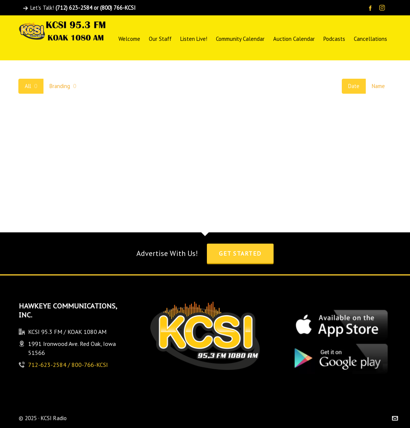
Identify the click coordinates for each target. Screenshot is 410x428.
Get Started (240, 253)
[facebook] (371, 8)
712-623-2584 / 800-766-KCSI (68, 364)
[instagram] (383, 8)
